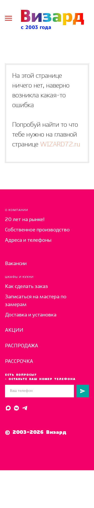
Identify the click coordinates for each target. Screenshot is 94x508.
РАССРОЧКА (19, 361)
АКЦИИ (14, 330)
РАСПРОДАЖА (21, 346)
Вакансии (16, 263)
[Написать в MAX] (8, 408)
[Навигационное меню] (8, 18)
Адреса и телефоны (28, 240)
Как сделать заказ (26, 286)
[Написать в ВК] (16, 408)
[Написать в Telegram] (25, 408)
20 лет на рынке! (25, 219)
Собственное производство (37, 230)
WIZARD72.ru (59, 144)
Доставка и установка (30, 315)
